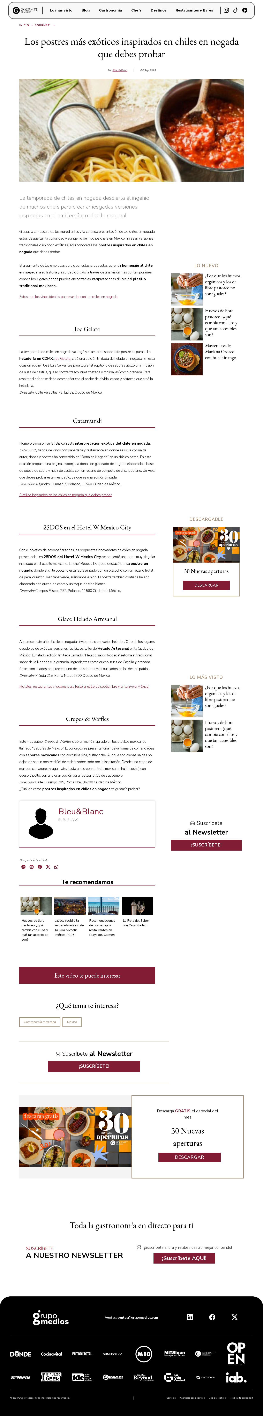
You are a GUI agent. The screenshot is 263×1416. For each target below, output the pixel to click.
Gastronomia (110, 10)
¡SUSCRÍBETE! (94, 1066)
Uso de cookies (217, 1397)
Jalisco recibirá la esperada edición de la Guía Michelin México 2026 (69, 927)
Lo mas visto (61, 10)
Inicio (26, 25)
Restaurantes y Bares (194, 10)
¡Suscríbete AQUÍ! (184, 1258)
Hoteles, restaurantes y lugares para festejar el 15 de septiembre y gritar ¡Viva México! (84, 686)
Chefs (136, 10)
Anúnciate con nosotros (192, 1397)
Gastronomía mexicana (40, 1022)
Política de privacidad (241, 1397)
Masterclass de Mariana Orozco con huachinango (220, 351)
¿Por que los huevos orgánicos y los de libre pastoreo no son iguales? (222, 285)
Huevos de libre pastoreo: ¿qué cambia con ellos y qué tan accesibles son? (35, 930)
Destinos (158, 10)
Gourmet (45, 25)
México (72, 1022)
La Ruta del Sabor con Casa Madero (136, 923)
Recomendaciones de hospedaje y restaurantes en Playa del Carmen (102, 927)
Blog (86, 10)
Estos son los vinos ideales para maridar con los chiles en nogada (68, 296)
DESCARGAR (206, 585)
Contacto (171, 1397)
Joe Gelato (62, 358)
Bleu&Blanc (120, 70)
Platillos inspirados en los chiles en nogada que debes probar (65, 495)
